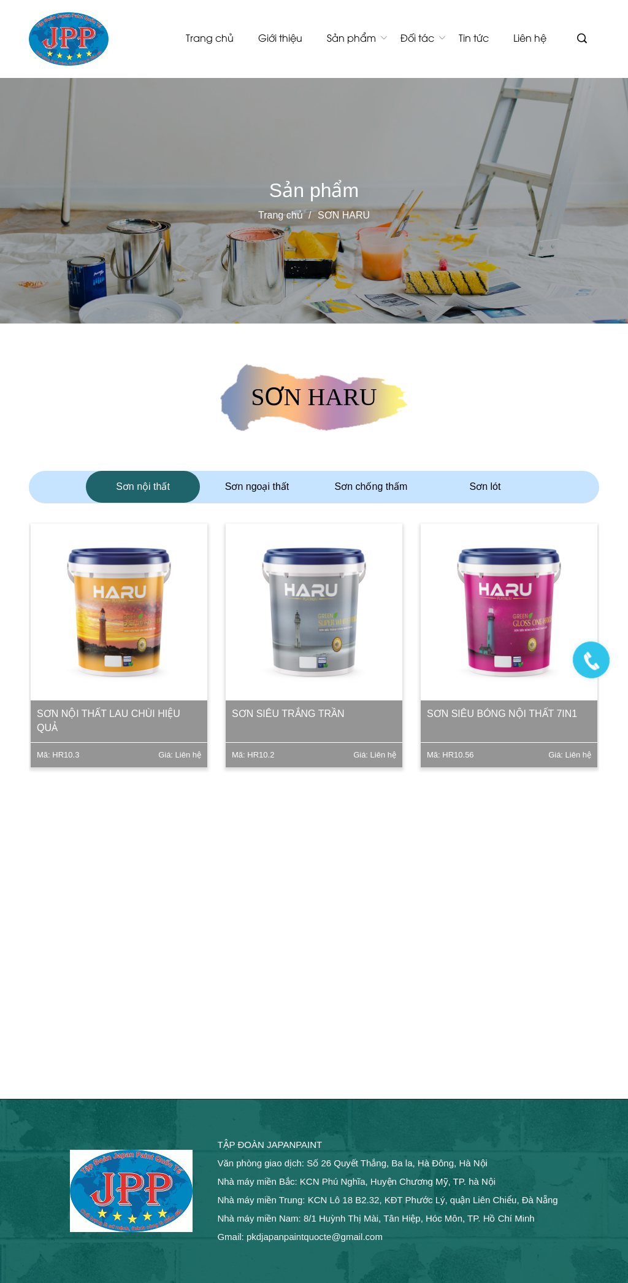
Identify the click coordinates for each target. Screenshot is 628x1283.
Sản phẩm (351, 37)
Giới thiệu (280, 37)
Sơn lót (485, 486)
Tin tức (474, 37)
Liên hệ (529, 37)
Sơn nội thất (143, 486)
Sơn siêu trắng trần (289, 713)
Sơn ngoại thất (257, 486)
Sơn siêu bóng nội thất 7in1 (503, 713)
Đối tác (417, 37)
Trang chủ (210, 37)
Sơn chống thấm (371, 486)
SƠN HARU (344, 215)
